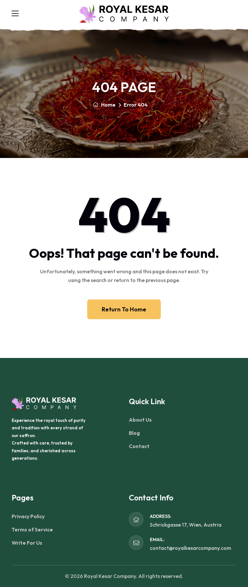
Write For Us (27, 543)
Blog (134, 433)
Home (104, 104)
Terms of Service (32, 529)
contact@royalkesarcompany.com (190, 548)
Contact (139, 446)
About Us (140, 419)
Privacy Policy (28, 516)
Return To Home (124, 309)
